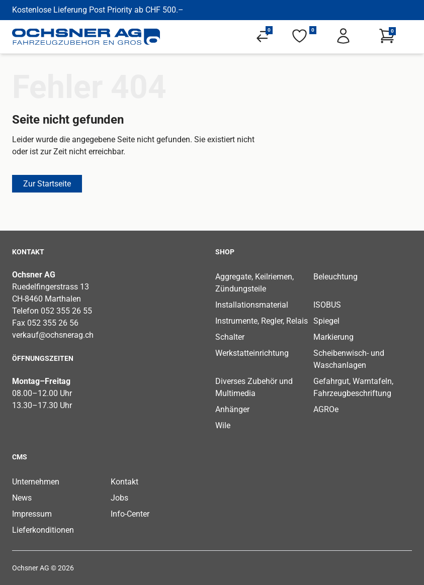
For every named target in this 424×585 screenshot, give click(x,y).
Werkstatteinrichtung (252, 353)
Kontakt (124, 481)
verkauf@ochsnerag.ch (53, 335)
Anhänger (232, 409)
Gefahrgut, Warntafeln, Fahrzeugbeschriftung (353, 387)
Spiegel (326, 321)
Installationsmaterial (251, 305)
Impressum (32, 514)
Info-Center (130, 514)
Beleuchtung (335, 276)
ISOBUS (327, 305)
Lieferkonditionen (43, 530)
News (22, 498)
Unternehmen (35, 481)
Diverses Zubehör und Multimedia (254, 387)
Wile (222, 425)
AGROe (325, 409)
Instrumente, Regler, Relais (261, 321)
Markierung (333, 337)
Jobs (119, 498)
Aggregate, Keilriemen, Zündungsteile (254, 283)
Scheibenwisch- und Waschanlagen (348, 359)
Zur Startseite (47, 183)
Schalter (229, 337)
